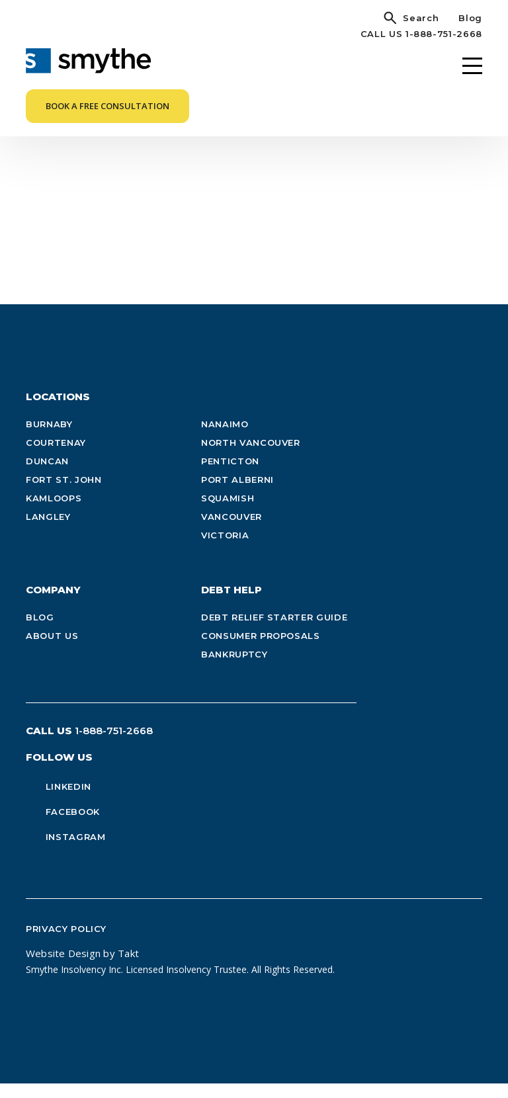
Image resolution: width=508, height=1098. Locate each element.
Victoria (225, 550)
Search (421, 18)
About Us (52, 651)
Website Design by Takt (82, 968)
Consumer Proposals (260, 651)
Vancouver (231, 532)
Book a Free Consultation (107, 106)
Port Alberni (237, 494)
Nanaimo (225, 439)
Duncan (47, 476)
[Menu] (472, 65)
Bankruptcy (234, 669)
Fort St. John (63, 494)
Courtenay (56, 457)
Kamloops (53, 513)
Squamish (227, 513)
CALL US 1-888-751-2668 (421, 33)
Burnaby (49, 439)
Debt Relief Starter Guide (274, 632)
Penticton (230, 476)
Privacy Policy (66, 944)
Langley (48, 532)
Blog (470, 18)
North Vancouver (250, 457)
